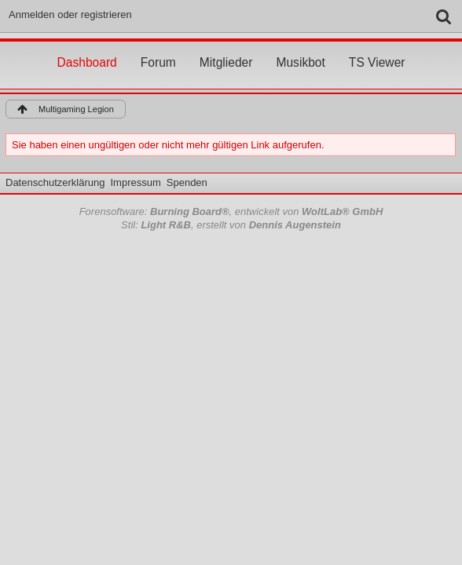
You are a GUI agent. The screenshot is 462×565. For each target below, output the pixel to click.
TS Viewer (377, 48)
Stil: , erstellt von (231, 225)
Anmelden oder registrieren (70, 14)
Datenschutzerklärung (55, 182)
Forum (158, 48)
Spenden (187, 182)
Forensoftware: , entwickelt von (231, 211)
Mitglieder (226, 48)
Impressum (135, 182)
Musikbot (300, 48)
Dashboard (86, 48)
